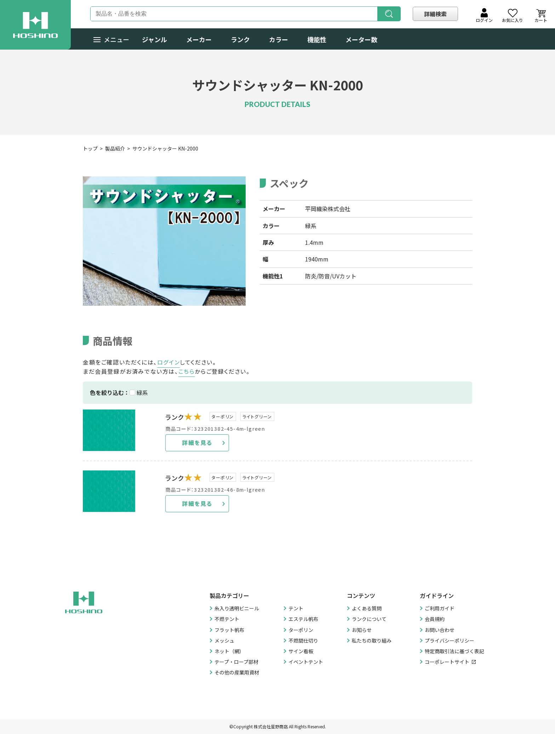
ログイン (168, 362)
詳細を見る (197, 442)
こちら (186, 371)
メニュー (111, 39)
